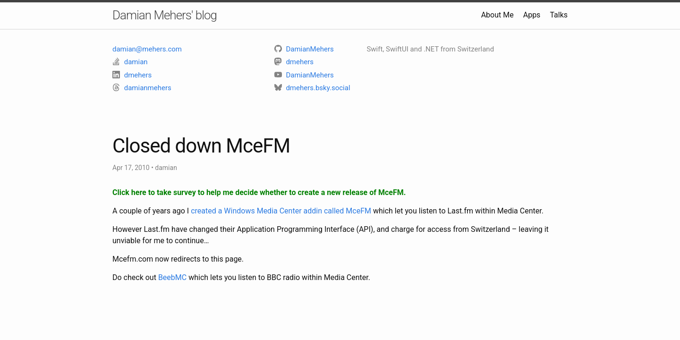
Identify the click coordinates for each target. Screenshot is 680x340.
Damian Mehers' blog (164, 15)
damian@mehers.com (147, 49)
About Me (497, 14)
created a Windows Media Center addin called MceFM (281, 210)
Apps (532, 14)
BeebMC (172, 277)
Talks (559, 14)
